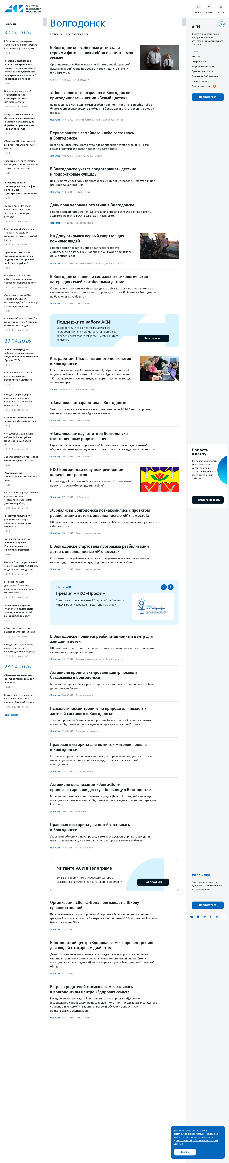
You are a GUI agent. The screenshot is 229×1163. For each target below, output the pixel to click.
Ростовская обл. (77, 34)
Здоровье (80, 811)
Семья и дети (81, 79)
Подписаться (153, 882)
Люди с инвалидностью (88, 156)
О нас (195, 51)
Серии (53, 389)
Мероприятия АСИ (203, 66)
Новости (55, 119)
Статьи (54, 79)
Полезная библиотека (205, 76)
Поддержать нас (202, 86)
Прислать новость (202, 71)
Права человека (84, 222)
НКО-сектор (82, 497)
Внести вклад (153, 338)
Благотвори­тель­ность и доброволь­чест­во (99, 119)
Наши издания (200, 81)
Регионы (56, 34)
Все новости (12, 715)
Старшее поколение (84, 389)
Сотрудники (199, 61)
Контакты (197, 56)
